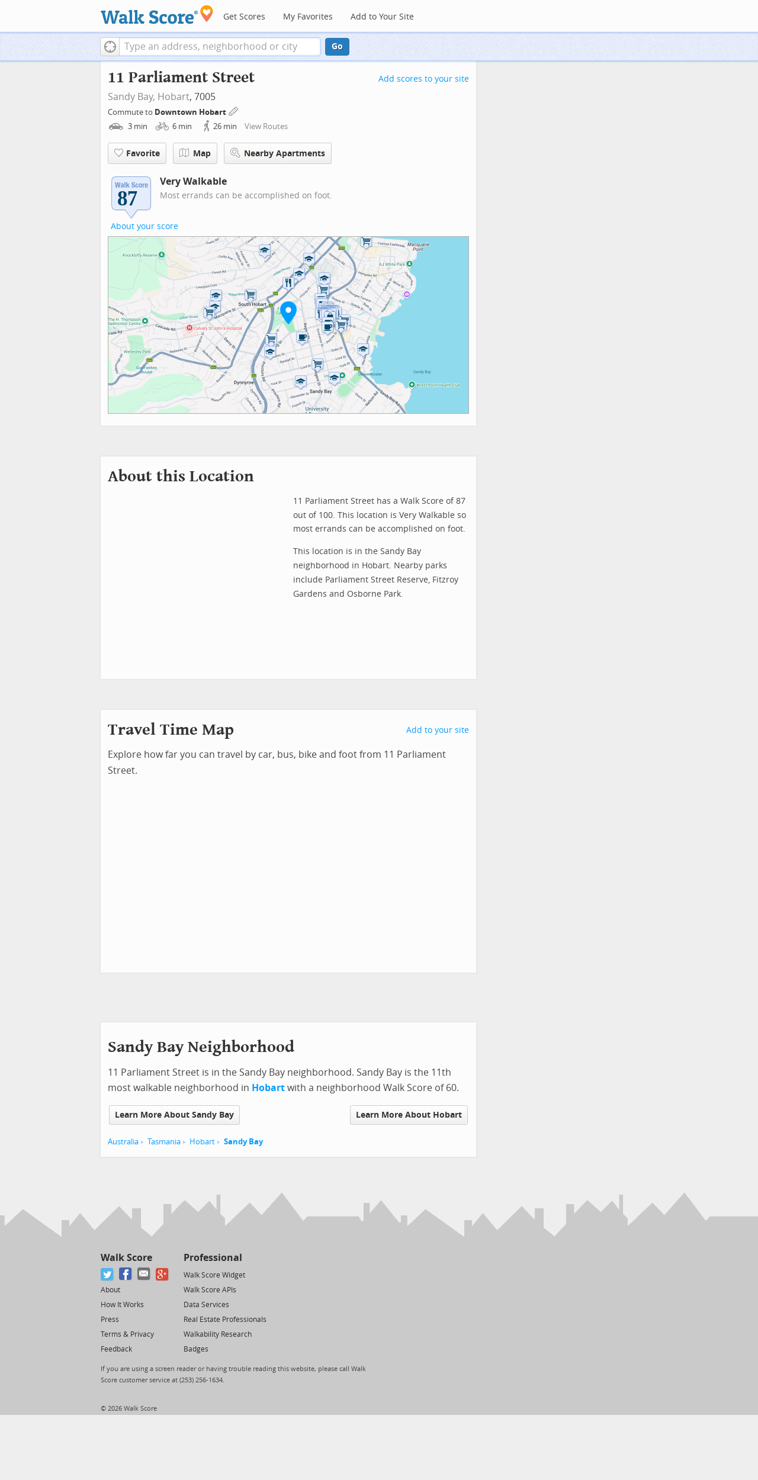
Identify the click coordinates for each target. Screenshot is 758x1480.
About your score (144, 226)
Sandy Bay (243, 1141)
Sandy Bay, (131, 96)
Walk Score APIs (210, 1290)
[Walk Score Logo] (157, 14)
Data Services (206, 1305)
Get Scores (244, 17)
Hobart (174, 96)
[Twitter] (107, 1274)
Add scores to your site (423, 79)
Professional (213, 1257)
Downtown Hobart (191, 112)
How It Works (122, 1305)
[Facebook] (126, 1274)
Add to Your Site (382, 17)
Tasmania (164, 1141)
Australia (123, 1141)
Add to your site (437, 730)
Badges (196, 1349)
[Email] (144, 1274)
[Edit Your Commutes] (234, 110)
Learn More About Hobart (409, 1115)
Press (110, 1319)
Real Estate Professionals (225, 1319)
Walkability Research (218, 1334)
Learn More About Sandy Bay (174, 1115)
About (110, 1290)
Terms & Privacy (127, 1334)
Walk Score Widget (214, 1275)
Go (337, 46)
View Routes (266, 126)
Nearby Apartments (277, 153)
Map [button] (195, 153)
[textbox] (220, 46)
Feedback (116, 1349)
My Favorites (308, 17)
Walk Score (126, 1257)
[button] (110, 46)
